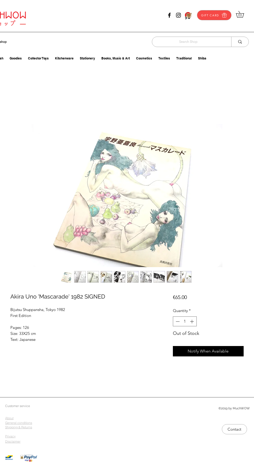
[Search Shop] (188, 42)
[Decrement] (177, 321)
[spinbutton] (184, 321)
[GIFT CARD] (214, 15)
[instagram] (178, 15)
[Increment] (192, 321)
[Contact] (234, 429)
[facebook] (169, 15)
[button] (243, 14)
